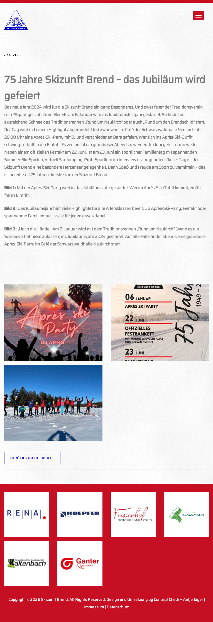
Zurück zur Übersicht (32, 458)
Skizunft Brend (54, 599)
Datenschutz (118, 607)
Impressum (94, 607)
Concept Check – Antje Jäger (178, 599)
